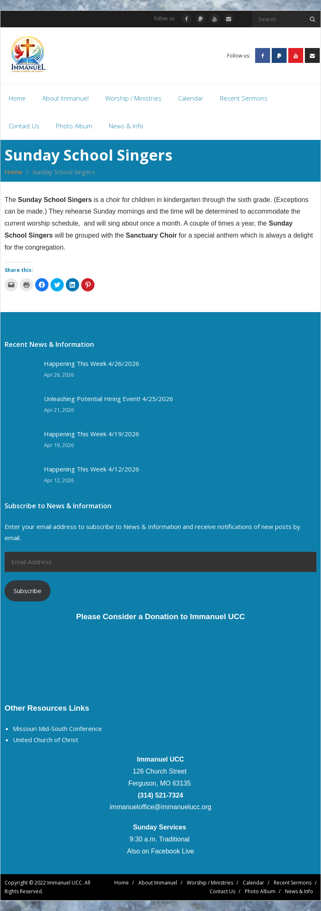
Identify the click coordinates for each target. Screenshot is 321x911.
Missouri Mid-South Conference (57, 728)
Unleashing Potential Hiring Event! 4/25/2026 (108, 399)
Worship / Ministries (210, 882)
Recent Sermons (292, 882)
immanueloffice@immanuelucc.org (160, 806)
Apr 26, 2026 (59, 374)
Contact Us (222, 891)
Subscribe (27, 591)
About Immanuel (157, 882)
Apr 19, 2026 (59, 445)
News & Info (299, 891)
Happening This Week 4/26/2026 (91, 364)
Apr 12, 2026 (59, 480)
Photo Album (260, 891)
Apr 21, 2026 (59, 409)
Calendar (253, 882)
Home (13, 172)
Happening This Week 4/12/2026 (91, 469)
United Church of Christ (45, 740)
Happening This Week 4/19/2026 (91, 434)
